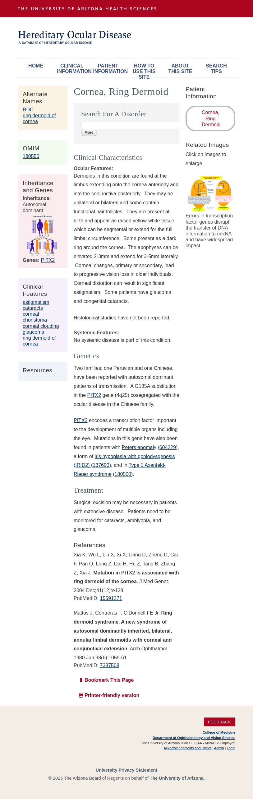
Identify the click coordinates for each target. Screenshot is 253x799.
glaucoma (33, 332)
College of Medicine (219, 732)
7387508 (109, 665)
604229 (167, 447)
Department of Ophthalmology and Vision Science (194, 738)
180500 (123, 474)
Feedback (219, 721)
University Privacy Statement (126, 770)
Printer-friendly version (112, 695)
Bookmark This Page (109, 680)
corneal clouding (41, 326)
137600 (101, 465)
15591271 (111, 598)
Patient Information (109, 68)
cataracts (33, 308)
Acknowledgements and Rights (188, 748)
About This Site (180, 68)
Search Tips (216, 68)
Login (231, 748)
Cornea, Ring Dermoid (211, 118)
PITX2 (48, 260)
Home (35, 65)
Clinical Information (73, 68)
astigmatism (36, 302)
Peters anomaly (139, 447)
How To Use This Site (144, 70)
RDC (28, 109)
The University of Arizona (177, 778)
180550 (31, 156)
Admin (219, 748)
